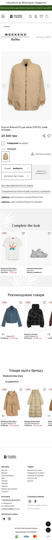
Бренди (4, 473)
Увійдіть (5, 197)
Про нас (4, 470)
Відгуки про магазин (9, 489)
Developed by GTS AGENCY (26, 532)
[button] (4, 86)
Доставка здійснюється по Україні (17, 185)
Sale (2, 478)
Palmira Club (32, 478)
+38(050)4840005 (10, 500)
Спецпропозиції (7, 476)
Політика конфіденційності (37, 505)
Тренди (4, 481)
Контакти (4, 491)
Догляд (30, 481)
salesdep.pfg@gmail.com (10, 509)
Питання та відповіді (35, 476)
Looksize (4, 483)
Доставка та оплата (34, 470)
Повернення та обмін (35, 473)
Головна (7, 27)
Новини (4, 486)
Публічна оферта (33, 508)
